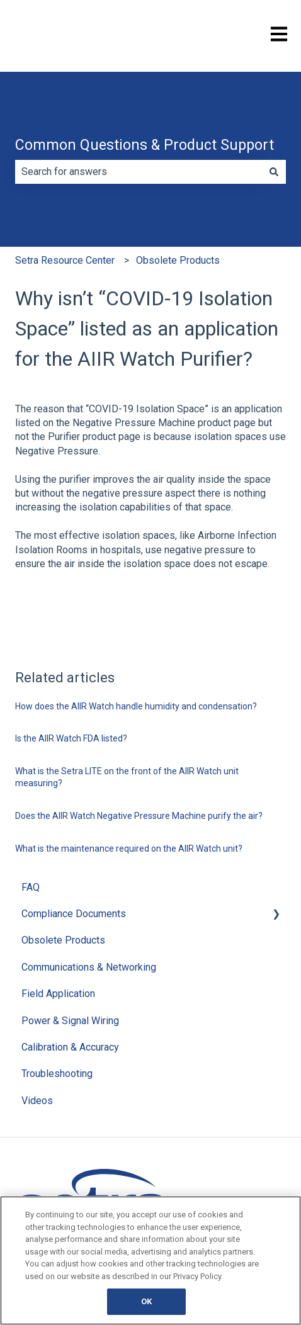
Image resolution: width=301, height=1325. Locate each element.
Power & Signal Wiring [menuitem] (70, 1021)
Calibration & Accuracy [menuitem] (70, 1047)
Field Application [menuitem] (58, 994)
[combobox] (138, 172)
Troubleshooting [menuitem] (57, 1074)
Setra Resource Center (65, 260)
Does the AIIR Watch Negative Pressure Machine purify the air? (139, 816)
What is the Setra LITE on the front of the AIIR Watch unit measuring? (127, 777)
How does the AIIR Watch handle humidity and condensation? (136, 706)
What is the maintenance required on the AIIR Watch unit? (128, 848)
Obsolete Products (178, 260)
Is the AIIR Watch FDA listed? (71, 738)
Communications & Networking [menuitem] (88, 967)
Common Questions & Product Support (144, 145)
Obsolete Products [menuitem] (63, 940)
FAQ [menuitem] (30, 887)
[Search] (274, 172)
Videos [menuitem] (37, 1101)
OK (146, 1301)
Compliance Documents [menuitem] (73, 914)
